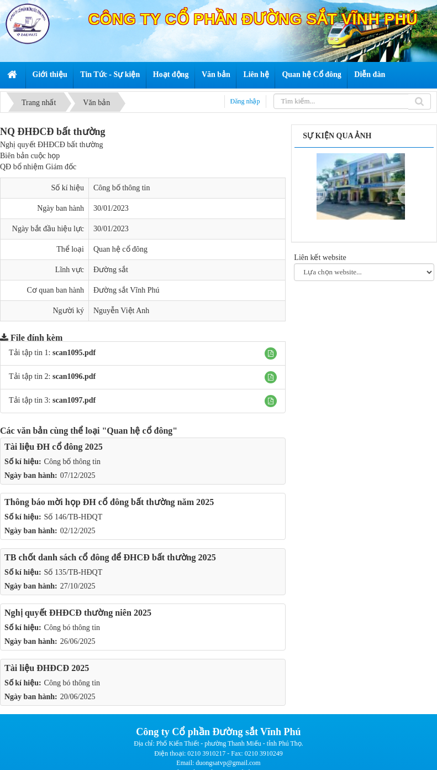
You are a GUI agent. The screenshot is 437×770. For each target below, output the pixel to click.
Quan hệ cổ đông (120, 249)
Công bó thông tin (72, 627)
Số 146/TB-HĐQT (73, 517)
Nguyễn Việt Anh (121, 310)
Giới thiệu (50, 74)
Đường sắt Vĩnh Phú (126, 290)
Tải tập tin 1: (52, 352)
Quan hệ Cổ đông (311, 74)
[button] (270, 353)
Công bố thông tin (72, 461)
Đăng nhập (245, 101)
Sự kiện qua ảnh (337, 136)
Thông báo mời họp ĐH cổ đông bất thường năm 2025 (109, 502)
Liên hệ (256, 74)
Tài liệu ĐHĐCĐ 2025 (46, 668)
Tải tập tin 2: (52, 376)
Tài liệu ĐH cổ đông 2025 (53, 446)
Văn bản (216, 74)
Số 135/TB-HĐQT (73, 572)
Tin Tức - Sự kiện (110, 74)
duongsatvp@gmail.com (228, 763)
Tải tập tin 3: (52, 400)
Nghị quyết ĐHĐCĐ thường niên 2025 (77, 612)
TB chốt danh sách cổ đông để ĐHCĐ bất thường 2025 (110, 557)
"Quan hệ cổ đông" (139, 430)
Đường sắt (110, 270)
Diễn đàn (369, 74)
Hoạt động (171, 74)
